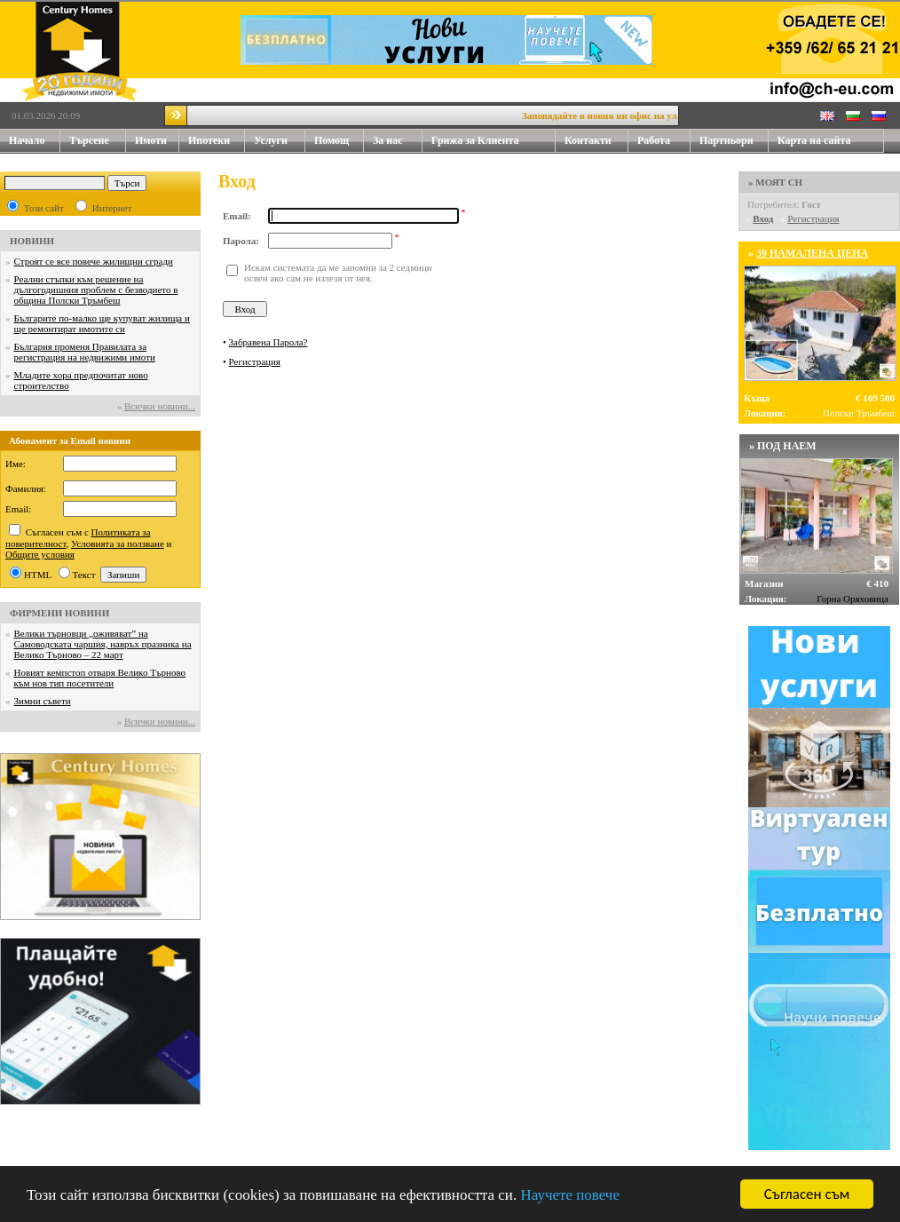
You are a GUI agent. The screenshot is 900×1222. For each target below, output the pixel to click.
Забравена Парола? (268, 342)
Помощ (339, 140)
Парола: (241, 240)
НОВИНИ (32, 240)
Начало (26, 140)
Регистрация (254, 361)
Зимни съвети (42, 700)
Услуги (279, 140)
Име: (15, 463)
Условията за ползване (117, 543)
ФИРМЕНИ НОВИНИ (59, 612)
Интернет (112, 207)
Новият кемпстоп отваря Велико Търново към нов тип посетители (100, 677)
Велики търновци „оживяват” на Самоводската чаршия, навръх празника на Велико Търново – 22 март (103, 644)
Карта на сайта (814, 140)
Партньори (726, 140)
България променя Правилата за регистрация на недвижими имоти (84, 351)
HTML (37, 574)
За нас (397, 140)
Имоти (157, 140)
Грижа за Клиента (475, 140)
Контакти (596, 140)
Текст (84, 574)
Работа (653, 140)
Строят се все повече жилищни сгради (93, 261)
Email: (18, 509)
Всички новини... (159, 406)
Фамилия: (25, 488)
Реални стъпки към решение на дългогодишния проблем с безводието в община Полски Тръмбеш (96, 290)
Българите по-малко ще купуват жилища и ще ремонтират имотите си (102, 323)
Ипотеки (209, 140)
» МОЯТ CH (775, 182)
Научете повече (570, 1195)
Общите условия (40, 554)
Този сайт (44, 207)
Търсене (89, 140)
